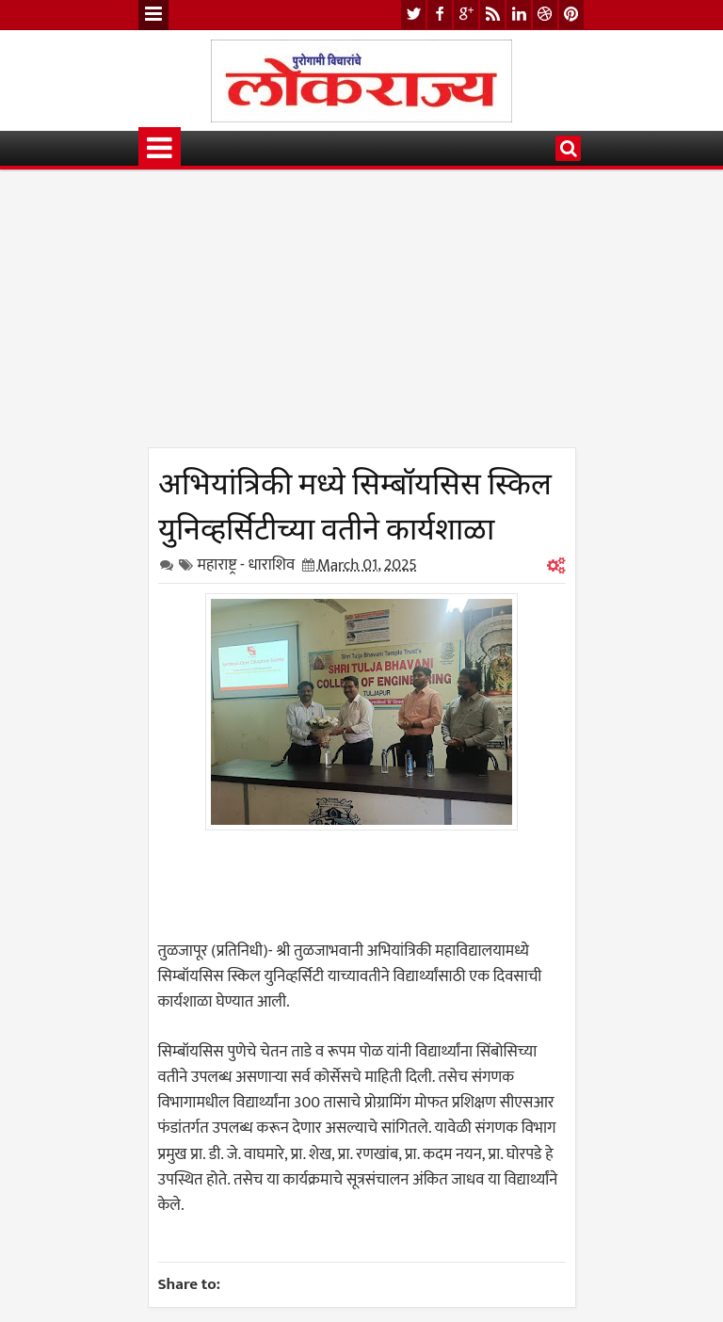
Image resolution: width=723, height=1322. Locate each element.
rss (492, 14)
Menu (153, 15)
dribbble (545, 14)
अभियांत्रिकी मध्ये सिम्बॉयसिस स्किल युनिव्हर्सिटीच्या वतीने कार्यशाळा (355, 503)
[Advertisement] (362, 315)
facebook (439, 14)
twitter (413, 14)
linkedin (518, 14)
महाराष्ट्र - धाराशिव (247, 565)
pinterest (571, 14)
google (466, 14)
